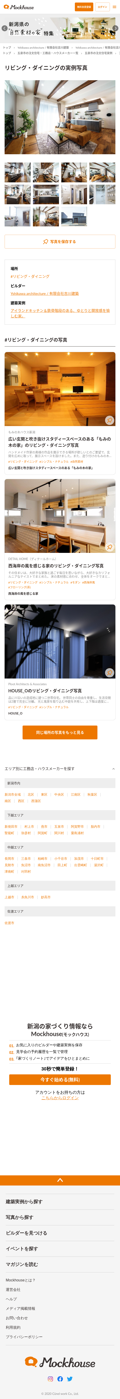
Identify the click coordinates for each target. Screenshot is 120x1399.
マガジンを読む (22, 1264)
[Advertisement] (60, 971)
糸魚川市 (27, 897)
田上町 (62, 865)
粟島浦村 (77, 833)
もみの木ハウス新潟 (21, 432)
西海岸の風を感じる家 (23, 593)
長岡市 (9, 858)
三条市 (26, 858)
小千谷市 (60, 858)
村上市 (29, 826)
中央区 (59, 794)
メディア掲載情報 (20, 1308)
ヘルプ (11, 1299)
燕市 (44, 826)
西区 (21, 801)
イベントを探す (22, 1248)
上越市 (9, 897)
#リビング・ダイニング (30, 276)
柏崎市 (42, 858)
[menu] (114, 7)
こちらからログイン (60, 1098)
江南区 (76, 794)
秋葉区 (92, 794)
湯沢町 (99, 865)
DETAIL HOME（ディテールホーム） (33, 559)
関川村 (59, 833)
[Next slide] (115, 28)
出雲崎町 (80, 865)
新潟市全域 (13, 794)
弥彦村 (26, 833)
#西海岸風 (88, 582)
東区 (44, 794)
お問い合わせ (17, 1318)
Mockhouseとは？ (21, 1280)
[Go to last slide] (5, 28)
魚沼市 (26, 865)
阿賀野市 (77, 826)
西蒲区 (36, 801)
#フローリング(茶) (19, 587)
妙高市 (46, 897)
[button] (60, 769)
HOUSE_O (15, 713)
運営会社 (13, 1290)
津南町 (9, 871)
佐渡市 (9, 923)
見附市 (9, 865)
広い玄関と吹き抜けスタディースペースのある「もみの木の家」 (51, 468)
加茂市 (79, 858)
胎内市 (95, 826)
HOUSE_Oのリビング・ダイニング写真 (45, 690)
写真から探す (19, 1217)
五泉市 (59, 826)
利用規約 (13, 1327)
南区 (8, 801)
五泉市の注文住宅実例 (98, 53)
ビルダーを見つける (26, 1233)
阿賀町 (42, 833)
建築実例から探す (24, 1201)
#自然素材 (76, 461)
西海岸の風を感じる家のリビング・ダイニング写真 (56, 565)
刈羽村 (26, 871)
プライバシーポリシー (24, 1337)
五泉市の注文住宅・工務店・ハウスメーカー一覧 (48, 53)
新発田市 (11, 826)
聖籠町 (9, 833)
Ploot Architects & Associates (27, 684)
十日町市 (97, 858)
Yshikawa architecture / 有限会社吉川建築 (43, 47)
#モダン (75, 582)
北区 (31, 794)
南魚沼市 (44, 865)
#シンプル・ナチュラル (54, 461)
